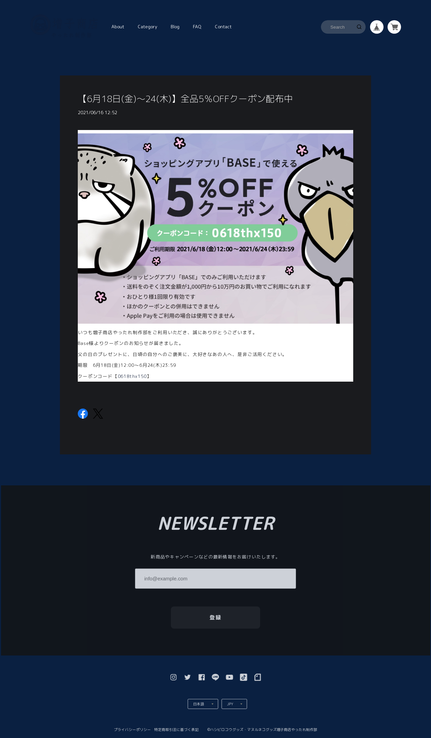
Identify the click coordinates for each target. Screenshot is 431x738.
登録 (215, 617)
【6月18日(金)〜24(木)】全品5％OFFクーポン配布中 (185, 98)
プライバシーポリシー (132, 729)
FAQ (197, 27)
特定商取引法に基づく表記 (176, 729)
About (117, 27)
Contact (223, 27)
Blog (175, 27)
